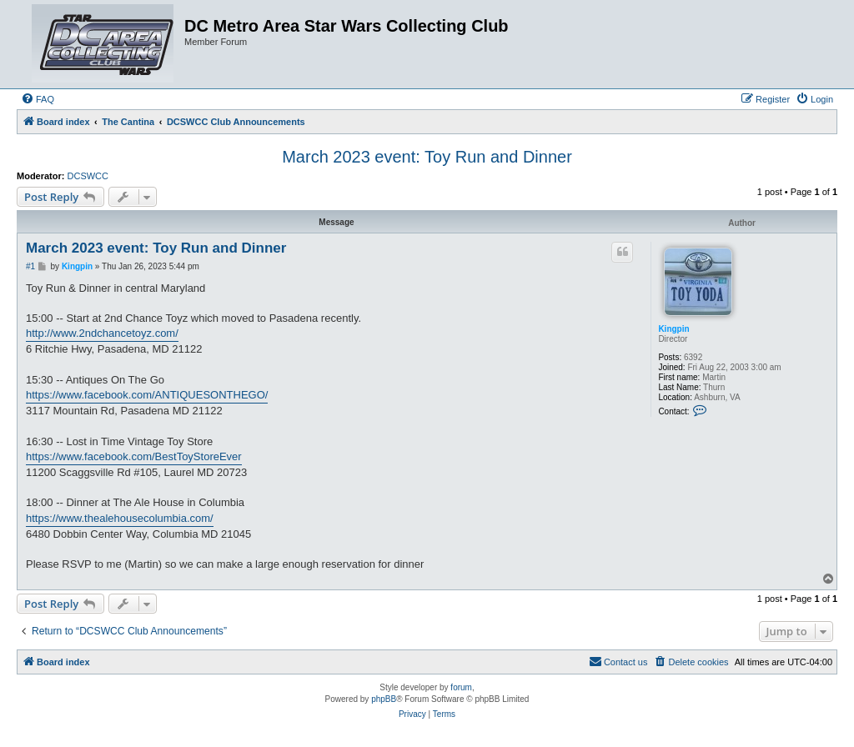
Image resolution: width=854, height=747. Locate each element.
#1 (30, 266)
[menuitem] (37, 99)
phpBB (383, 699)
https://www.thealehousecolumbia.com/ (120, 518)
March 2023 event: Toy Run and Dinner (427, 157)
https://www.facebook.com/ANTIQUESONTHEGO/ (147, 395)
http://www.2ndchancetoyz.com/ (102, 333)
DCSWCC (88, 176)
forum (461, 687)
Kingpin (673, 328)
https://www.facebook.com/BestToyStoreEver (134, 456)
